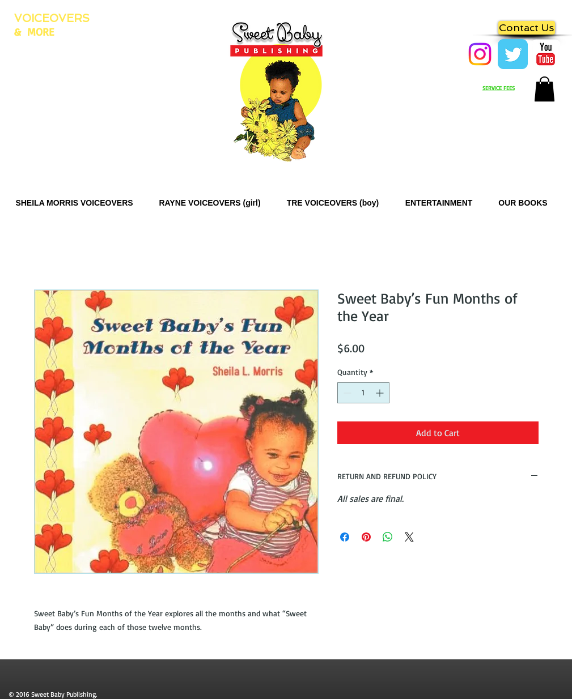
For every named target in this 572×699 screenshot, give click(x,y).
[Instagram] (480, 54)
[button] (544, 88)
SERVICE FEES (498, 87)
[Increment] (381, 393)
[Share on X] (409, 537)
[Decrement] (346, 393)
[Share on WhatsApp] (388, 537)
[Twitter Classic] (513, 54)
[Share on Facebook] (344, 537)
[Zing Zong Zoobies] (546, 54)
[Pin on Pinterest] (366, 537)
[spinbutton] (363, 393)
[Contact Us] (526, 28)
